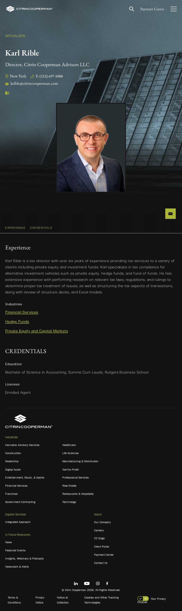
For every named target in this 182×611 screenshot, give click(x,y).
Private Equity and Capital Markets (36, 331)
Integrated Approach (18, 522)
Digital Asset (13, 469)
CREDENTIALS (41, 227)
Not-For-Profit (70, 469)
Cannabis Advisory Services (22, 445)
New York (18, 76)
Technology (69, 502)
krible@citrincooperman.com (34, 83)
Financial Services (21, 312)
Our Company (102, 522)
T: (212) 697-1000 (49, 76)
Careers (99, 530)
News (8, 542)
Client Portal (101, 546)
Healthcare (69, 445)
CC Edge (99, 538)
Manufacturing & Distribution (80, 461)
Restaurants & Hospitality (78, 493)
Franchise (11, 493)
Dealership (11, 461)
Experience (15, 227)
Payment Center (152, 8)
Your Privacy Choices (151, 600)
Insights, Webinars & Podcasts (24, 558)
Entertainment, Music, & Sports (24, 477)
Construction (13, 453)
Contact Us (101, 562)
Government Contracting (20, 502)
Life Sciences (70, 453)
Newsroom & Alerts (17, 566)
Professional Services (75, 477)
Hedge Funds (17, 321)
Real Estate (69, 485)
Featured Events (15, 550)
